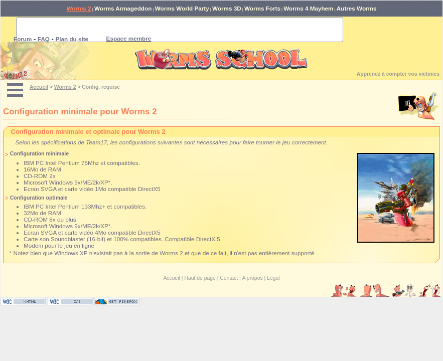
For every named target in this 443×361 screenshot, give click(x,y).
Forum (23, 39)
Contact (229, 278)
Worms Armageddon (123, 8)
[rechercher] (168, 30)
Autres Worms (357, 8)
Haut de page (199, 278)
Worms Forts (262, 8)
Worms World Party (182, 8)
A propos (252, 278)
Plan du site (72, 39)
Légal (273, 278)
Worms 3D (226, 8)
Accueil (39, 87)
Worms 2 (78, 8)
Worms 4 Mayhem (308, 8)
